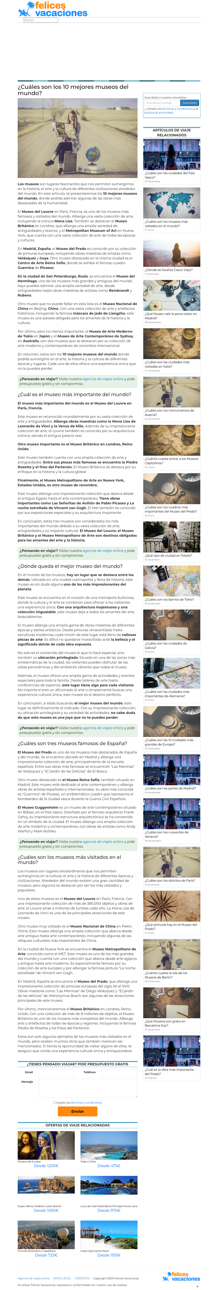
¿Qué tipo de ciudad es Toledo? (168, 555)
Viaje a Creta (88, 1161)
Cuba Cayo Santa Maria (94, 1250)
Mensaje (27, 1081)
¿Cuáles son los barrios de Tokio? (169, 599)
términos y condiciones (86, 1102)
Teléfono (90, 1072)
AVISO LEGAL (62, 1278)
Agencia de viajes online (34, 1278)
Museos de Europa (29, 1161)
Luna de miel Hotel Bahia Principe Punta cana (108, 1206)
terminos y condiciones (177, 108)
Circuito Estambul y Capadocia (37, 1250)
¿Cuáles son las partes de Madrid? (170, 788)
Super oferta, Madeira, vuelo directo (39, 1206)
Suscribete (190, 103)
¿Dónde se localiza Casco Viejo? (169, 270)
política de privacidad (158, 112)
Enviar (77, 1111)
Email (29, 1072)
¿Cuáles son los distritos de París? (170, 880)
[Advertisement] (109, 51)
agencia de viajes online (103, 379)
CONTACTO (82, 1278)
